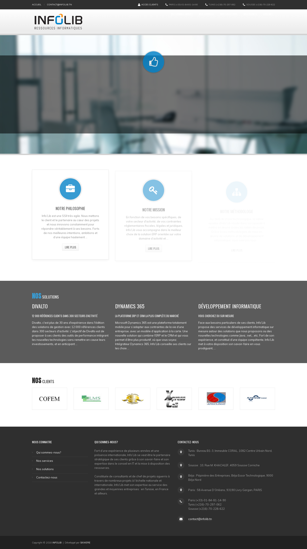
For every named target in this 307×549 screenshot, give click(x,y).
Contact (266, 21)
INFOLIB (57, 542)
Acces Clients (148, 4)
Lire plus (70, 248)
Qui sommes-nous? (153, 21)
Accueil (36, 4)
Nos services (185, 21)
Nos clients (242, 21)
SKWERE (85, 542)
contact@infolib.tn (59, 4)
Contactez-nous (46, 477)
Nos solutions (214, 21)
